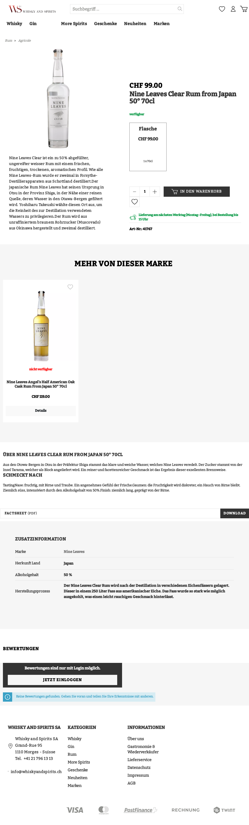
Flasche (148, 129)
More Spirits (79, 747)
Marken (74, 771)
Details (39, 411)
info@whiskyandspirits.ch (36, 757)
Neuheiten (77, 763)
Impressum (138, 760)
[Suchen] (180, 9)
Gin (71, 732)
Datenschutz (139, 753)
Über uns (135, 724)
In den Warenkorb (196, 191)
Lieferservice (139, 745)
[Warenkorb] (243, 9)
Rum (72, 739)
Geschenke (78, 755)
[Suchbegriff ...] (123, 9)
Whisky (74, 724)
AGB (131, 768)
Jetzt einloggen (62, 665)
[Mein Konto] (233, 9)
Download (234, 499)
